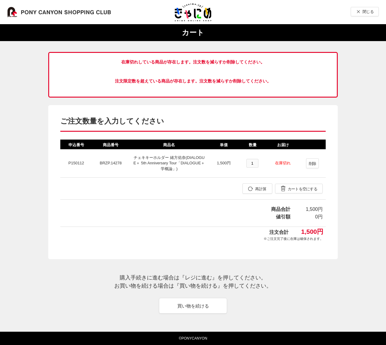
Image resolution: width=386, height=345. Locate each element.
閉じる (368, 11)
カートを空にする (302, 189)
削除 (312, 163)
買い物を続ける (193, 305)
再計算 (260, 189)
